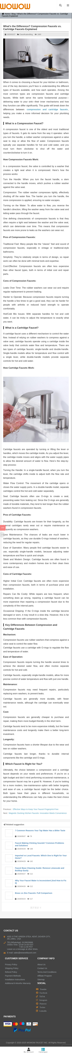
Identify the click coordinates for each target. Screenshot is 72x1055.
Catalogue (43, 1050)
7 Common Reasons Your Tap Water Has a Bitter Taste (40, 830)
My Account (29, 1050)
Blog (13, 14)
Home (6, 14)
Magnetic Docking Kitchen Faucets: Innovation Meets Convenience (38, 813)
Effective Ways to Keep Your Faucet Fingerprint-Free (35, 809)
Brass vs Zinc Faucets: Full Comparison (33, 893)
